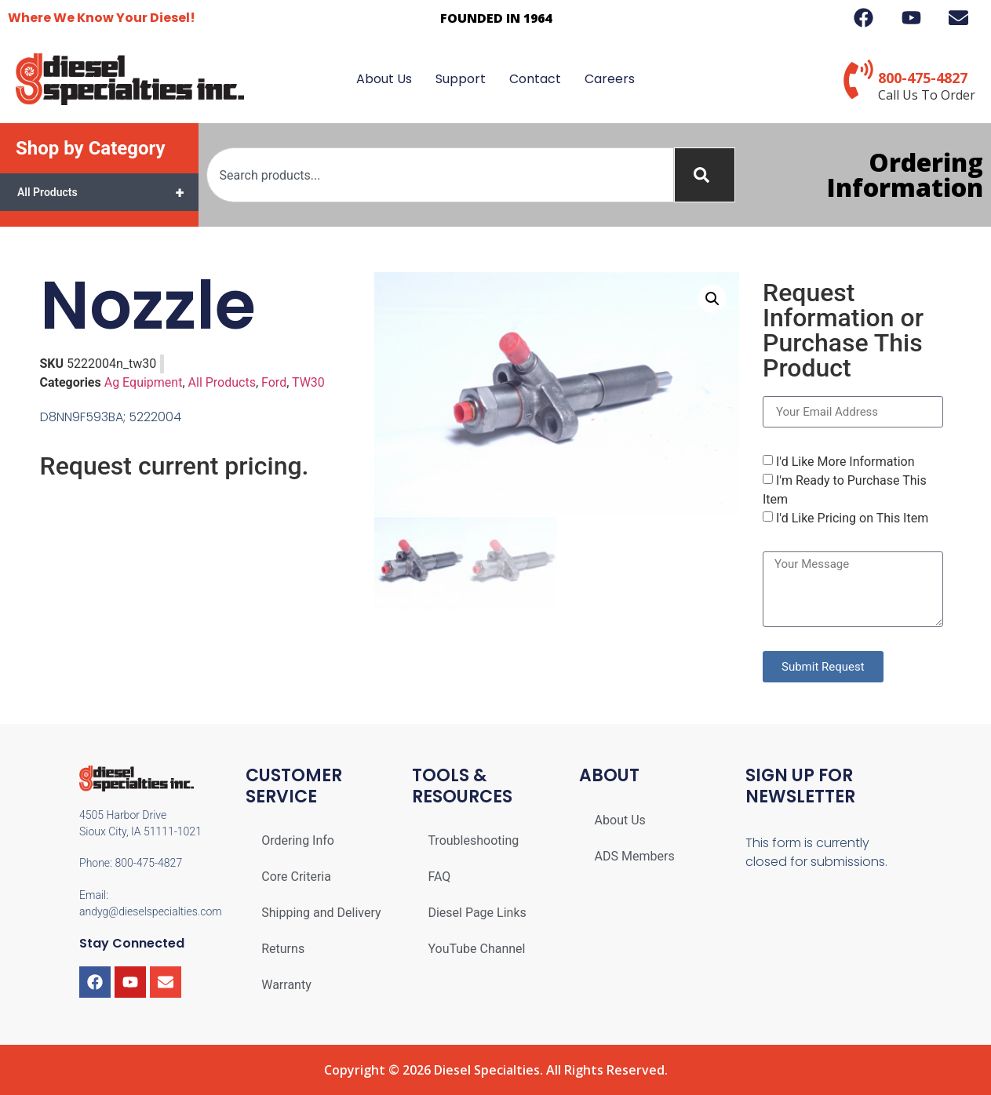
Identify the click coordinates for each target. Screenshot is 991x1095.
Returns (282, 948)
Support (460, 79)
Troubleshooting (473, 840)
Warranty (286, 984)
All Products (108, 192)
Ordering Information (905, 174)
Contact (535, 79)
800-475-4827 (922, 77)
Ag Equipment (143, 382)
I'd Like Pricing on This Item (852, 518)
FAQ (439, 876)
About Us (384, 79)
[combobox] (440, 174)
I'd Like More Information (845, 461)
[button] (712, 299)
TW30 (308, 382)
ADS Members (635, 856)
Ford (273, 382)
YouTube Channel (476, 948)
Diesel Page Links (477, 912)
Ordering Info (297, 840)
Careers (610, 79)
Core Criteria (296, 876)
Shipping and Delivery (321, 912)
